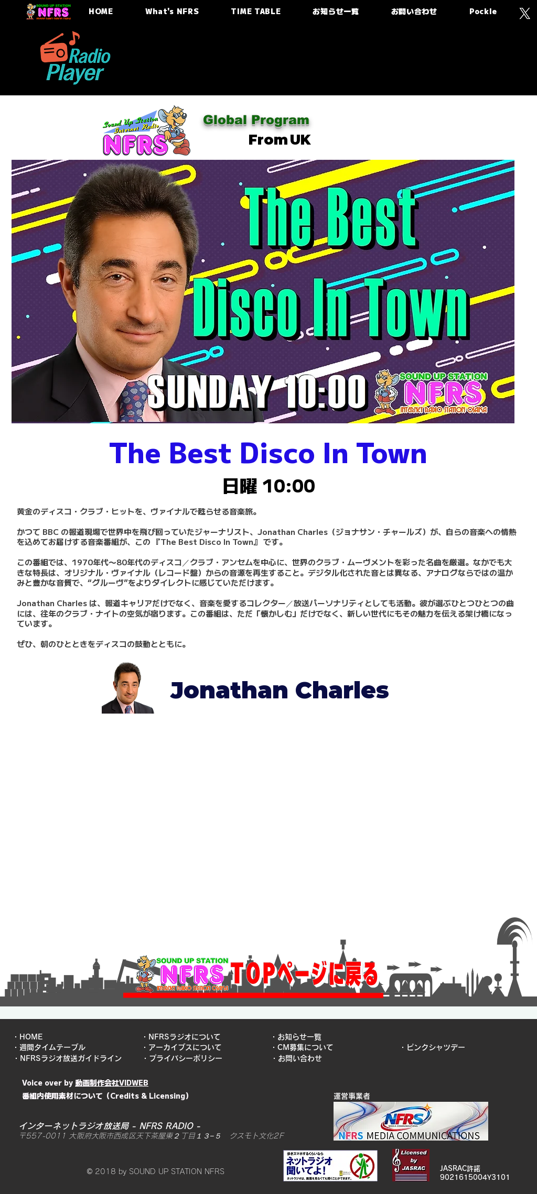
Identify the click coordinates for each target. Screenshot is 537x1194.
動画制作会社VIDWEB (111, 1082)
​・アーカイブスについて (184, 1047)
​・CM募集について (302, 1047)
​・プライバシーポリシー (186, 1058)
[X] (524, 13)
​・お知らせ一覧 (299, 1036)
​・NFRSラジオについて (183, 1036)
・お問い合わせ (300, 1058)
